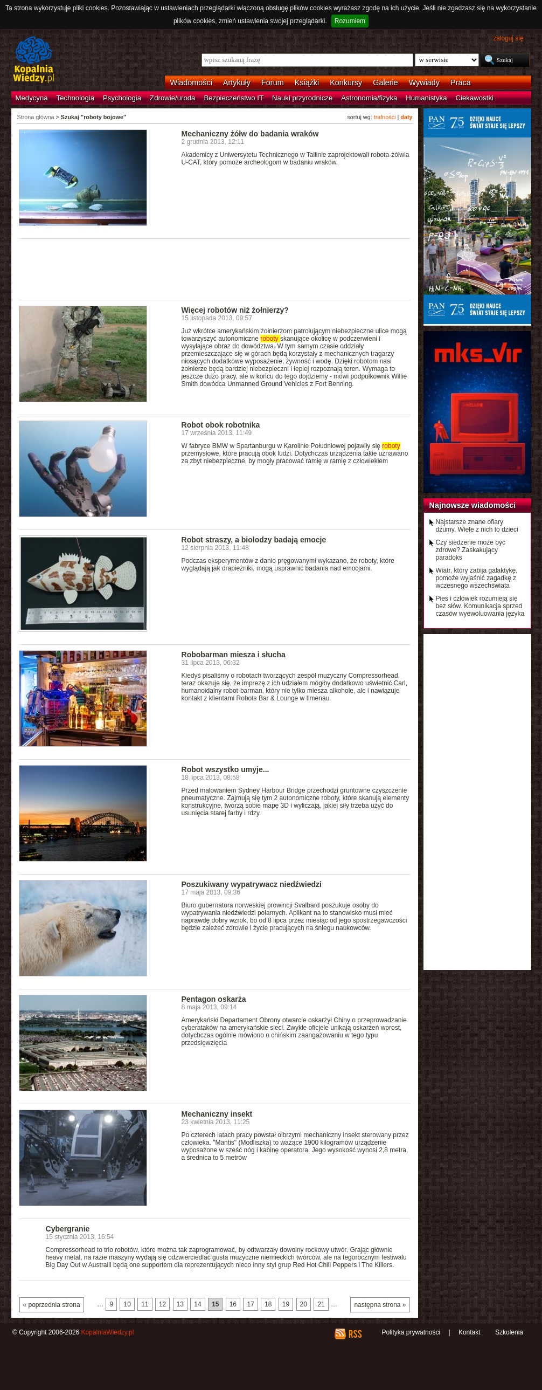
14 (197, 1304)
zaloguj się (508, 38)
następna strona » (380, 1305)
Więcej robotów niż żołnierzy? (235, 310)
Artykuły (237, 82)
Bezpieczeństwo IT (233, 98)
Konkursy (346, 82)
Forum (272, 82)
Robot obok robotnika (221, 425)
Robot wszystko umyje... (225, 769)
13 (180, 1304)
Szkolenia (509, 1332)
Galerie (385, 82)
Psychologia (122, 98)
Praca (460, 82)
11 (144, 1304)
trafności (385, 117)
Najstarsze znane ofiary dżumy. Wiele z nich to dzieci (477, 525)
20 (303, 1304)
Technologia (75, 98)
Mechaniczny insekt (217, 1114)
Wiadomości (191, 82)
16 (233, 1304)
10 (126, 1304)
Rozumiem (350, 21)
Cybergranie (68, 1228)
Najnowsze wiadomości (472, 505)
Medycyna (32, 98)
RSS (355, 1334)
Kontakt (469, 1332)
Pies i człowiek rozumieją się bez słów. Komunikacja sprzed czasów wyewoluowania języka (480, 606)
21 (320, 1304)
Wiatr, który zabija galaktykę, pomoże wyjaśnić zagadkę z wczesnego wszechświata (477, 578)
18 (268, 1304)
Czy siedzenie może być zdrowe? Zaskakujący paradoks (470, 550)
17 (250, 1304)
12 (162, 1304)
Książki (307, 82)
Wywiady (424, 82)
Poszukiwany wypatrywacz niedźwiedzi (252, 884)
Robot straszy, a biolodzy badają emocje (254, 539)
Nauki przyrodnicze (302, 98)
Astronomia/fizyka (369, 98)
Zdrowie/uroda (172, 98)
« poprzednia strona (51, 1305)
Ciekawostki (475, 98)
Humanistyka (426, 98)
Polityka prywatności (410, 1332)
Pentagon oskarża (214, 999)
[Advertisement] (215, 268)
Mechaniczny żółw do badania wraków (250, 133)
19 (285, 1304)
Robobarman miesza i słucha (234, 654)
